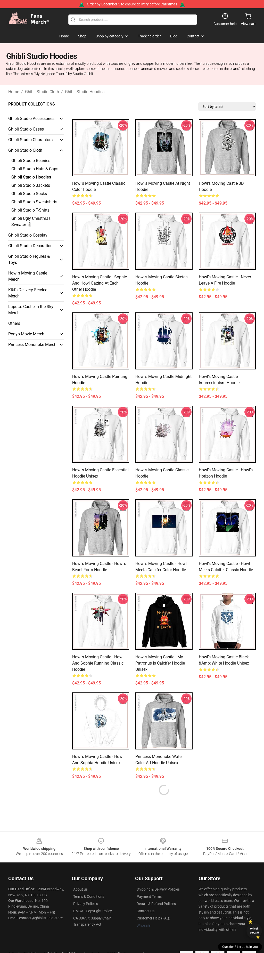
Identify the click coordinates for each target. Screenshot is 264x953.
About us (80, 877)
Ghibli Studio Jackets (30, 185)
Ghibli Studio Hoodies (84, 91)
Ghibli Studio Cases (26, 129)
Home (13, 91)
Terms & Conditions (88, 884)
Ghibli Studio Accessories (31, 118)
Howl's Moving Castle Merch (27, 276)
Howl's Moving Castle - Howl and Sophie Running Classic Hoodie (97, 663)
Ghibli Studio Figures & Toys (29, 259)
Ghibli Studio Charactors (30, 139)
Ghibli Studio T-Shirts (30, 210)
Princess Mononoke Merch (32, 344)
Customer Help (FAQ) (153, 906)
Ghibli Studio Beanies (30, 160)
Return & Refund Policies (156, 891)
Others (14, 323)
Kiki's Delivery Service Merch (27, 292)
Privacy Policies (85, 891)
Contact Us (145, 899)
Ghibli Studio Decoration (30, 245)
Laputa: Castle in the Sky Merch (30, 309)
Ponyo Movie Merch (26, 334)
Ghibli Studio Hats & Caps (34, 168)
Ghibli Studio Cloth (42, 91)
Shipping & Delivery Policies (158, 877)
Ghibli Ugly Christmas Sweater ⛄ (31, 221)
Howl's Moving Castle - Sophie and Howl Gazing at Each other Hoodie (99, 283)
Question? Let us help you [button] (240, 947)
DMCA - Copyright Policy (92, 899)
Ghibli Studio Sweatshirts (34, 201)
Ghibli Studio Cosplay (27, 235)
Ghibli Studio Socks (29, 193)
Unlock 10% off (254, 930)
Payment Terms (149, 884)
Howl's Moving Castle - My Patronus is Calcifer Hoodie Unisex (160, 663)
